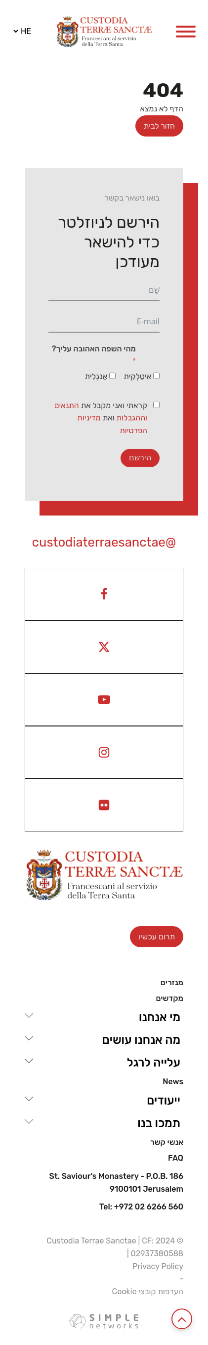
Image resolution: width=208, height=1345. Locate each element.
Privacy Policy (157, 1266)
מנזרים (172, 983)
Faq (175, 1158)
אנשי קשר (166, 1142)
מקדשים (169, 998)
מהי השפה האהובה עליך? (94, 348)
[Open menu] (186, 31)
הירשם (140, 457)
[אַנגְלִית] (112, 376)
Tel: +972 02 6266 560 (141, 1207)
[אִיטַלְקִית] (156, 376)
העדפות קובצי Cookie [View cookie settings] (147, 1291)
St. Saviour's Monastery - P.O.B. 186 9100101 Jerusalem (116, 1183)
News (173, 1082)
